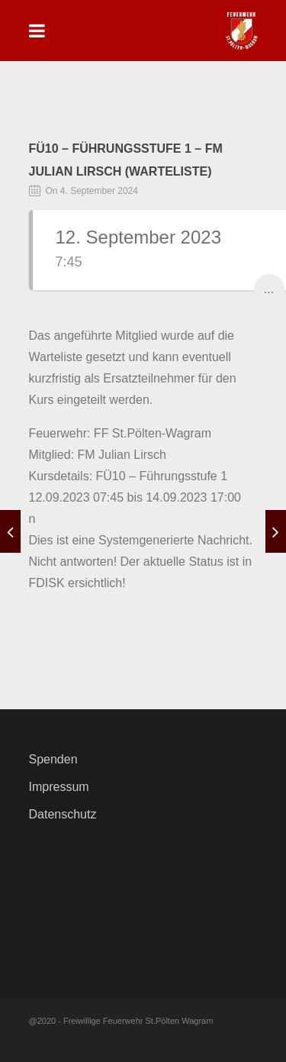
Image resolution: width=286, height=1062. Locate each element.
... (269, 288)
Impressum (59, 786)
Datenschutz (63, 814)
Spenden (53, 759)
